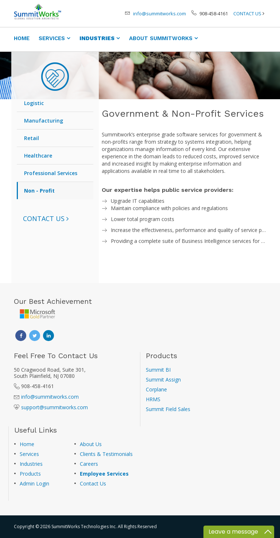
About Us (91, 444)
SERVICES (52, 38)
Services (29, 453)
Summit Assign (163, 379)
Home (27, 444)
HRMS (153, 399)
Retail (31, 138)
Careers (89, 463)
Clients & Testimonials (106, 453)
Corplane (156, 389)
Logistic (34, 103)
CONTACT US (247, 13)
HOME (22, 38)
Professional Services (50, 173)
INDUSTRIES (96, 38)
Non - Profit (39, 190)
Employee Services (104, 473)
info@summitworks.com (159, 13)
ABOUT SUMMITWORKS (160, 38)
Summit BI (158, 369)
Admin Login (34, 483)
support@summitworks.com (54, 407)
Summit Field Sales (168, 409)
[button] (46, 218)
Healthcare (38, 155)
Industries (31, 463)
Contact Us (93, 483)
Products (30, 473)
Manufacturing (43, 120)
